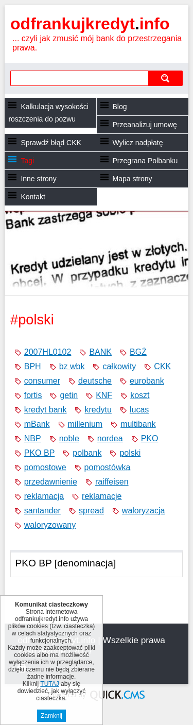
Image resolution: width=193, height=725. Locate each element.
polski (130, 452)
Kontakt (33, 197)
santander (42, 510)
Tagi (27, 161)
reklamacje (101, 496)
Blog (120, 106)
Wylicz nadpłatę (138, 143)
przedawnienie (50, 481)
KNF (104, 395)
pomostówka (107, 467)
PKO (150, 438)
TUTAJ (49, 684)
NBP (32, 438)
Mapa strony (132, 179)
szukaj (165, 78)
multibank (137, 424)
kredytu (97, 409)
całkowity (119, 366)
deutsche (95, 380)
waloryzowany (50, 525)
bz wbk (72, 366)
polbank (87, 452)
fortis (33, 395)
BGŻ (138, 352)
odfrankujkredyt (89, 23)
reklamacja (44, 496)
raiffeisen (112, 481)
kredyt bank (45, 409)
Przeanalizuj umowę (145, 124)
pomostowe (45, 467)
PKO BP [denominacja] (65, 563)
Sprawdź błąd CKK (51, 143)
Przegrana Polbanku (145, 161)
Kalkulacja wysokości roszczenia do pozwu (48, 112)
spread (91, 510)
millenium (85, 424)
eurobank (147, 380)
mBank (37, 424)
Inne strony (38, 179)
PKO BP (39, 452)
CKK (162, 366)
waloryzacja (143, 510)
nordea (110, 438)
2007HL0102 (48, 352)
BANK (100, 352)
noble (69, 438)
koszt (139, 395)
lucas (139, 409)
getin (69, 395)
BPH (32, 366)
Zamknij (51, 716)
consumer (42, 380)
